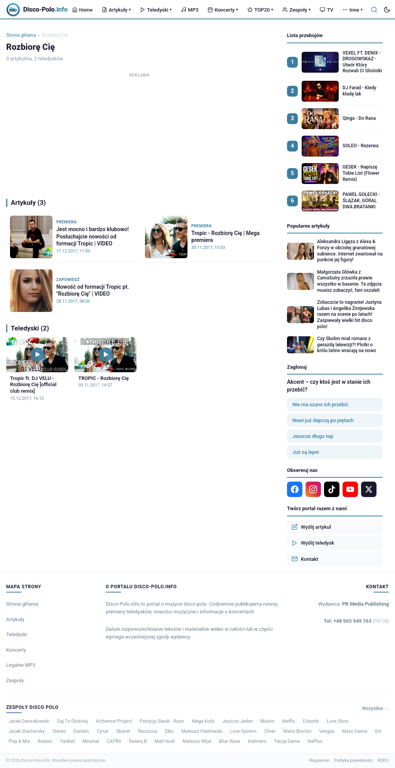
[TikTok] (331, 489)
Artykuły (116, 10)
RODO (383, 760)
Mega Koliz (203, 721)
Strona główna (21, 35)
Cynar (103, 731)
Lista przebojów (304, 35)
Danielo (81, 731)
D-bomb (311, 721)
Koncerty (223, 10)
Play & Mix (19, 741)
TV (326, 10)
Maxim (267, 721)
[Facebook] (294, 489)
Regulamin (319, 760)
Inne (353, 10)
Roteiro (44, 741)
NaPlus (314, 741)
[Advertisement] (139, 134)
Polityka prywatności (353, 760)
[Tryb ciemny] (387, 9)
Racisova (147, 731)
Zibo (169, 731)
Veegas (326, 731)
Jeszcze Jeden (237, 721)
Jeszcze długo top (312, 436)
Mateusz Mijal (196, 741)
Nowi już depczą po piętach (323, 420)
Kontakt (305, 559)
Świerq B (138, 741)
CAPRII (114, 741)
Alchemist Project (114, 721)
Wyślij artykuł (311, 527)
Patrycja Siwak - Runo (162, 721)
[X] (368, 489)
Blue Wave (229, 741)
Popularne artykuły (308, 226)
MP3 (189, 10)
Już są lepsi (305, 452)
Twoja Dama (287, 741)
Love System (243, 731)
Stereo (59, 731)
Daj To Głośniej (72, 721)
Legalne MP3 (20, 665)
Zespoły (296, 10)
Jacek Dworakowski (28, 721)
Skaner (123, 731)
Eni (378, 731)
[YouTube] (350, 489)
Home (82, 10)
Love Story (337, 721)
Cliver (270, 731)
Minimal (91, 741)
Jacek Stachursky (26, 731)
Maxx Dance (355, 731)
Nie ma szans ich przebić (320, 404)
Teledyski (156, 10)
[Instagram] (313, 489)
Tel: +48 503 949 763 (356, 621)
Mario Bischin (297, 731)
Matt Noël (165, 741)
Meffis (288, 721)
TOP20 (260, 10)
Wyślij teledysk (313, 543)
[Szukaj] (374, 9)
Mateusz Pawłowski (201, 731)
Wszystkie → (375, 708)
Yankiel (67, 741)
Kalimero (257, 741)
